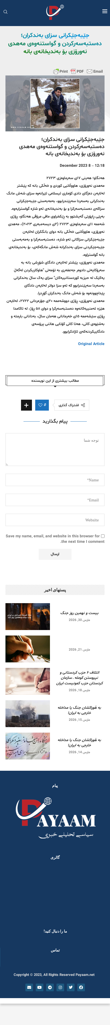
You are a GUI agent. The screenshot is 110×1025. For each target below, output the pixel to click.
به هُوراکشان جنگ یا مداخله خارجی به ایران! (79, 710)
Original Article (91, 344)
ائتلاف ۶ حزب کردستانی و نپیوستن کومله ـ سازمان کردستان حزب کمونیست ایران (79, 678)
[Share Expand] (26, 405)
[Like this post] (40, 405)
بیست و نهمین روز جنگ (79, 613)
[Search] (5, 12)
